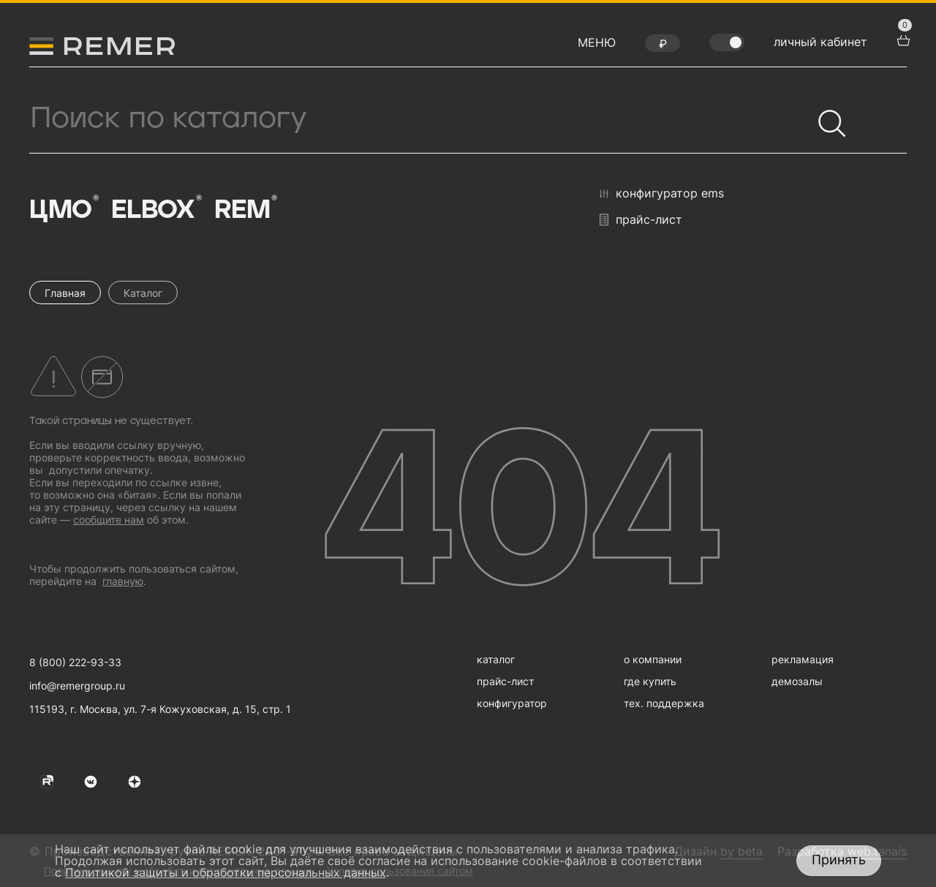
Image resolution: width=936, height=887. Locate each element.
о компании (653, 659)
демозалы (797, 681)
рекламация (802, 659)
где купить (650, 681)
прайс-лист (641, 219)
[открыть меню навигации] (597, 46)
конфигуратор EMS (662, 193)
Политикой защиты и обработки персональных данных (225, 872)
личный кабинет (820, 41)
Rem (244, 209)
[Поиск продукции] (420, 118)
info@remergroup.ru (77, 685)
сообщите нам (108, 519)
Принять (839, 859)
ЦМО (63, 209)
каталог (496, 659)
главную (122, 581)
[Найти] (826, 117)
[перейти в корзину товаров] (902, 38)
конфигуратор (512, 703)
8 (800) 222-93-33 (75, 662)
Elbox (155, 209)
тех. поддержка (664, 703)
